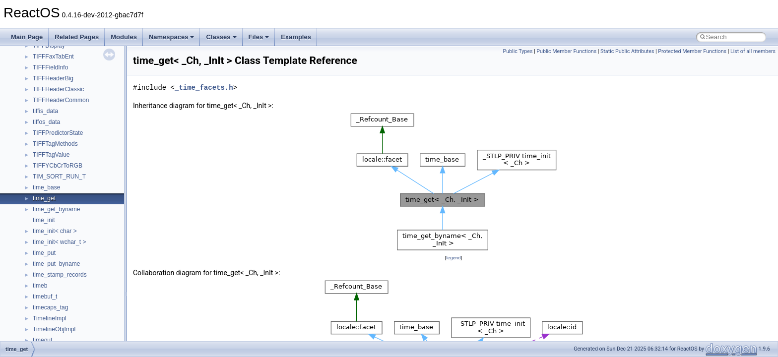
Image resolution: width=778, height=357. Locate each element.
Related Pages (77, 37)
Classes (221, 37)
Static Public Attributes (627, 51)
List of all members (753, 51)
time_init (44, 220)
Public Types (517, 51)
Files (259, 37)
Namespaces (171, 37)
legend (453, 257)
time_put (44, 252)
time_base (46, 187)
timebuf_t (45, 296)
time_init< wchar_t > (59, 241)
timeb (40, 285)
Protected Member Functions (692, 51)
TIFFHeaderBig (53, 78)
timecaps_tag (50, 307)
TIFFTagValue (51, 154)
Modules (124, 37)
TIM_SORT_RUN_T (59, 176)
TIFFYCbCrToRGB (57, 165)
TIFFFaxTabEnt (53, 56)
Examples (296, 37)
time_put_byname (56, 263)
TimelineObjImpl (54, 329)
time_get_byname (56, 209)
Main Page (27, 37)
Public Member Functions (566, 51)
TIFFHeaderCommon (61, 100)
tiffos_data (46, 122)
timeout (42, 340)
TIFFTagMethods (55, 143)
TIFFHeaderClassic (58, 89)
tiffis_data (45, 111)
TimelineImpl (49, 318)
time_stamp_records (60, 274)
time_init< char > (55, 231)
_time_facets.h (204, 87)
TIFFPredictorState (58, 132)
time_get (44, 198)
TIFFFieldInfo (50, 67)
